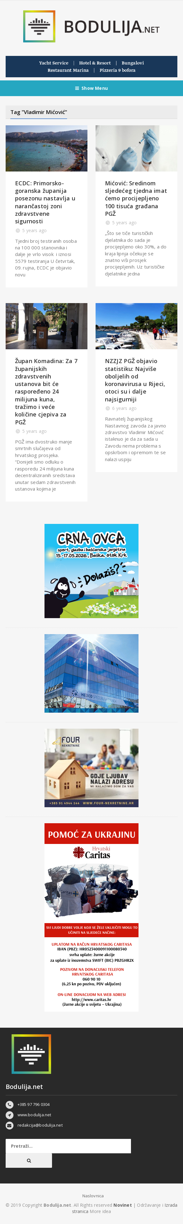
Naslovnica (93, 1196)
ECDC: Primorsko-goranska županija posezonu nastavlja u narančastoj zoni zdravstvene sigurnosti (45, 202)
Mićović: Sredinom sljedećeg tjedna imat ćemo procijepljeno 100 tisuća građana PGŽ (136, 198)
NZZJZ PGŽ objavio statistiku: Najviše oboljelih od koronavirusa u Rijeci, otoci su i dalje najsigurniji (135, 380)
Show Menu (91, 88)
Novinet (122, 1205)
